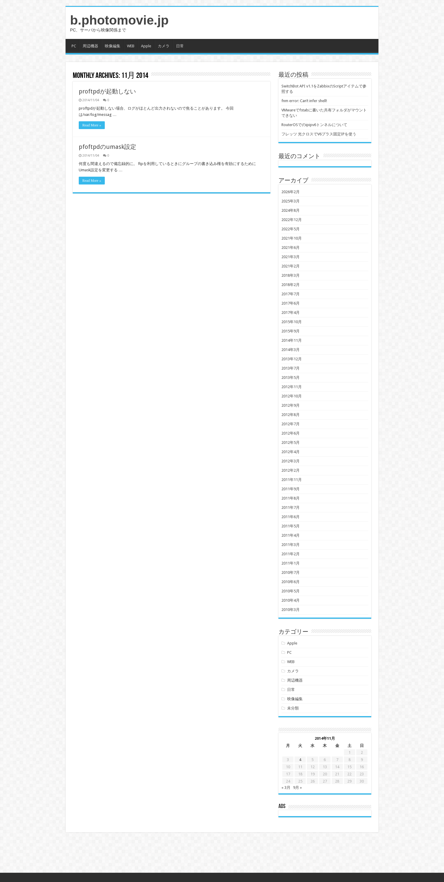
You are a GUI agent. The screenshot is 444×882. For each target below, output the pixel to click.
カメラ (163, 46)
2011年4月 (290, 535)
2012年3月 (290, 461)
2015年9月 (290, 331)
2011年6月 (290, 517)
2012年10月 (291, 396)
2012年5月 (290, 442)
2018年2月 (290, 284)
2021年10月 (291, 238)
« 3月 (285, 787)
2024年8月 (290, 210)
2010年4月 (290, 600)
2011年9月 (290, 489)
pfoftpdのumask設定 (107, 146)
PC (74, 46)
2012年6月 (290, 433)
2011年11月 (291, 479)
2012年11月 (291, 387)
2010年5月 (290, 591)
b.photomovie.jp (119, 20)
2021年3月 (290, 257)
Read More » (91, 125)
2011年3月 (290, 544)
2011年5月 (290, 526)
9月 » (297, 787)
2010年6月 (290, 582)
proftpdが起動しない (107, 91)
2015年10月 (291, 322)
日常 (180, 46)
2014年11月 (291, 340)
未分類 (293, 708)
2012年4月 (290, 452)
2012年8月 (290, 414)
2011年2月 (290, 554)
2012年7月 (290, 424)
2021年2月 (290, 266)
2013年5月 (290, 377)
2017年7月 (290, 294)
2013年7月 (290, 368)
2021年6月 (290, 247)
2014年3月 (290, 349)
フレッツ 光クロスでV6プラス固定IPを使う (318, 134)
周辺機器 (90, 46)
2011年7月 (290, 507)
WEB (130, 46)
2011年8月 (290, 498)
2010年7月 (290, 572)
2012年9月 (290, 405)
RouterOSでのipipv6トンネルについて (314, 124)
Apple (146, 46)
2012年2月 (290, 470)
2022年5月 (290, 229)
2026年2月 (290, 192)
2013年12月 (291, 359)
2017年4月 (290, 312)
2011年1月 (290, 563)
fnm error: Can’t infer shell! (304, 101)
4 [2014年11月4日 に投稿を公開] (300, 759)
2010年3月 (290, 609)
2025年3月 (290, 201)
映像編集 (112, 46)
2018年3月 (290, 275)
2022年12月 (291, 219)
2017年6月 (290, 303)
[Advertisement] (222, 853)
